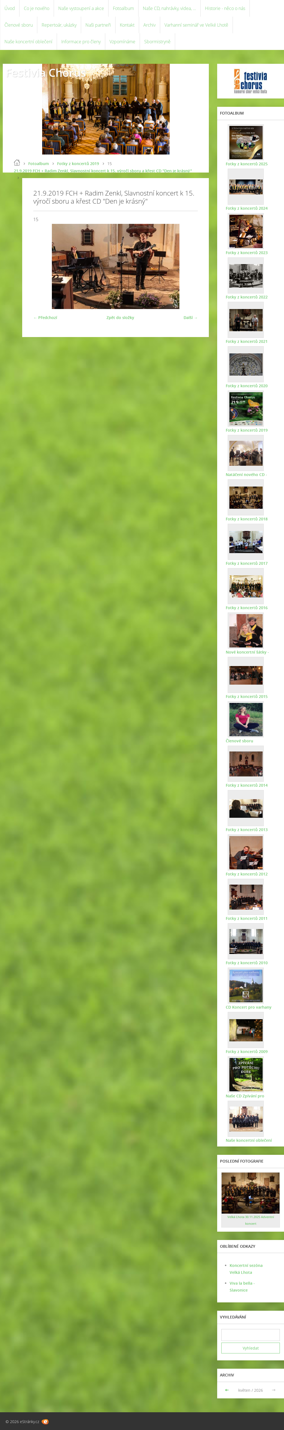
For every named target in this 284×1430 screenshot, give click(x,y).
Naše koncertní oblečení (28, 42)
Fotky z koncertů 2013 (246, 829)
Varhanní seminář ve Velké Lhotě (196, 25)
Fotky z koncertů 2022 (246, 297)
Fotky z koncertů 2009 (246, 1051)
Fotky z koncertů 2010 (246, 962)
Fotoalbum (123, 8)
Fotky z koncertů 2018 (246, 519)
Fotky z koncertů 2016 (246, 607)
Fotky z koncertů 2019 (78, 163)
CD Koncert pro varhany (248, 1007)
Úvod (9, 8)
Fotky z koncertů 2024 (246, 208)
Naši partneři (98, 25)
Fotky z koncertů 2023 (246, 252)
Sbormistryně (157, 42)
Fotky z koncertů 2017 (246, 563)
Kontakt (127, 25)
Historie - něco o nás (225, 8)
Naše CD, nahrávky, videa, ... (169, 8)
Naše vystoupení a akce (81, 8)
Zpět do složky (120, 317)
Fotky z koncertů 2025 (246, 163)
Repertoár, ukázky (59, 25)
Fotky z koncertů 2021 (246, 341)
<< (227, 1390)
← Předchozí (45, 317)
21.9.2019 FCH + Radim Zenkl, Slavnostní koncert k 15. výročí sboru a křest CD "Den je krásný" (103, 170)
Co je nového (36, 8)
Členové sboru (18, 25)
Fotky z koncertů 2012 (246, 874)
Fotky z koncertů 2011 (246, 918)
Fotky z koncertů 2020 (246, 385)
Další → (191, 317)
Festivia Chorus (46, 72)
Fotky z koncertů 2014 (246, 785)
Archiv (149, 25)
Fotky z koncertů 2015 (246, 696)
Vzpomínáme (122, 42)
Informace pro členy (81, 42)
